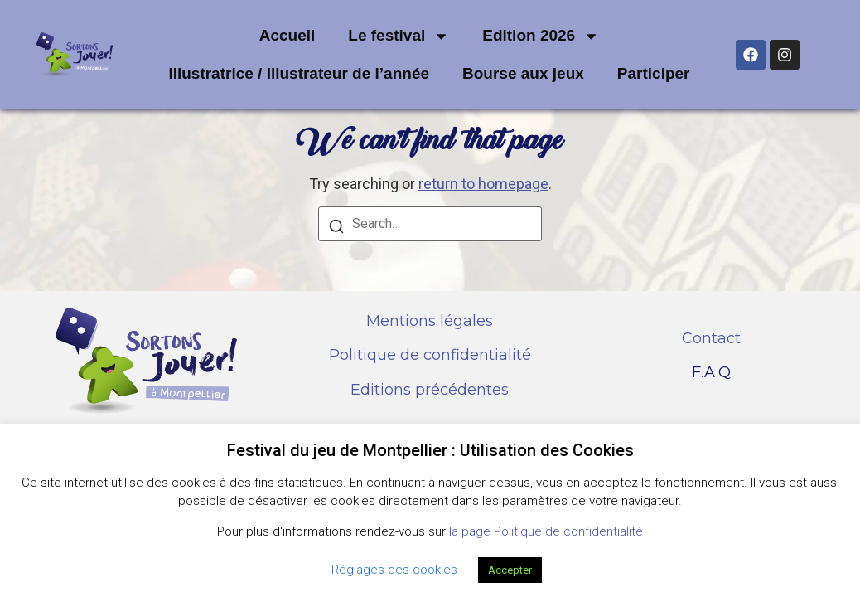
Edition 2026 (540, 36)
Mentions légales (429, 321)
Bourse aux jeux (523, 73)
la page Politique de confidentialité (546, 531)
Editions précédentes (429, 390)
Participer (653, 73)
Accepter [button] (510, 570)
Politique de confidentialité (430, 355)
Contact (711, 338)
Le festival (398, 36)
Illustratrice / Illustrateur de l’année (298, 73)
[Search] (336, 228)
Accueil (287, 35)
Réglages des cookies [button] (394, 569)
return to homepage (483, 183)
